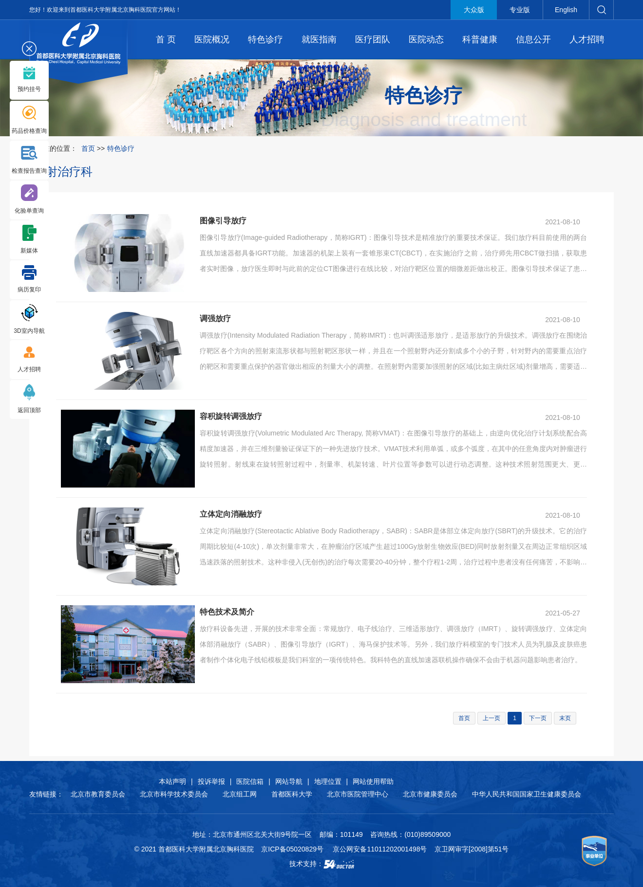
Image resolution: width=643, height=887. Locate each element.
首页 (88, 148)
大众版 (474, 10)
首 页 (166, 39)
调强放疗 (215, 318)
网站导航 (289, 781)
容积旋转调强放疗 (231, 416)
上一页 (491, 718)
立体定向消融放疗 (231, 514)
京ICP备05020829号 (292, 849)
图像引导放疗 (223, 221)
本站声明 (172, 781)
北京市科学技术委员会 (174, 794)
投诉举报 (211, 781)
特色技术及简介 (227, 612)
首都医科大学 (291, 794)
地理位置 (327, 781)
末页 (565, 718)
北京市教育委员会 (98, 794)
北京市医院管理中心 (357, 794)
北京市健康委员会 (430, 794)
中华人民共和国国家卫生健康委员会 (526, 794)
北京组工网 (240, 794)
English (566, 10)
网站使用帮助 (373, 781)
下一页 (538, 718)
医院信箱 (250, 781)
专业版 (520, 10)
